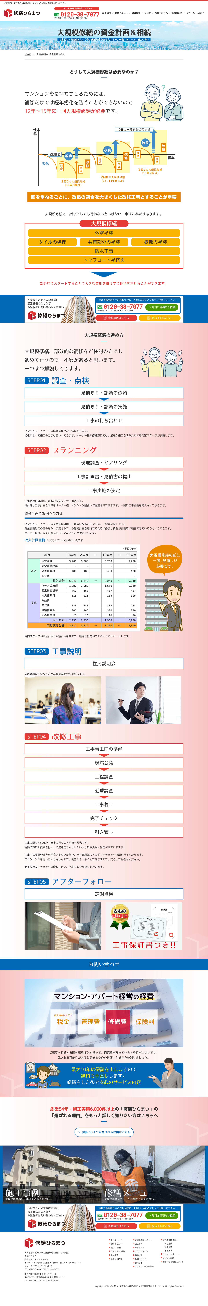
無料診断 (138, 1255)
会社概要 (136, 13)
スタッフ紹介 (116, 1259)
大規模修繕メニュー (171, 1240)
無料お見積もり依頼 (163, 307)
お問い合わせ (140, 1259)
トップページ (116, 1240)
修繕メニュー (121, 13)
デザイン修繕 (168, 1258)
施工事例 (106, 13)
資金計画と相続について (173, 1262)
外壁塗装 (168, 1244)
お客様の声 (177, 13)
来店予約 (160, 318)
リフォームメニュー (171, 1254)
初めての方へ (161, 13)
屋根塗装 (168, 1247)
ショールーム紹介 (195, 13)
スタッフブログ (141, 1251)
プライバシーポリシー (144, 1266)
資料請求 (116, 318)
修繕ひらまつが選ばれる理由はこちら (105, 1132)
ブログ (147, 13)
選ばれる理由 (116, 1247)
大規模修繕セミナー (143, 1240)
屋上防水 (168, 1251)
